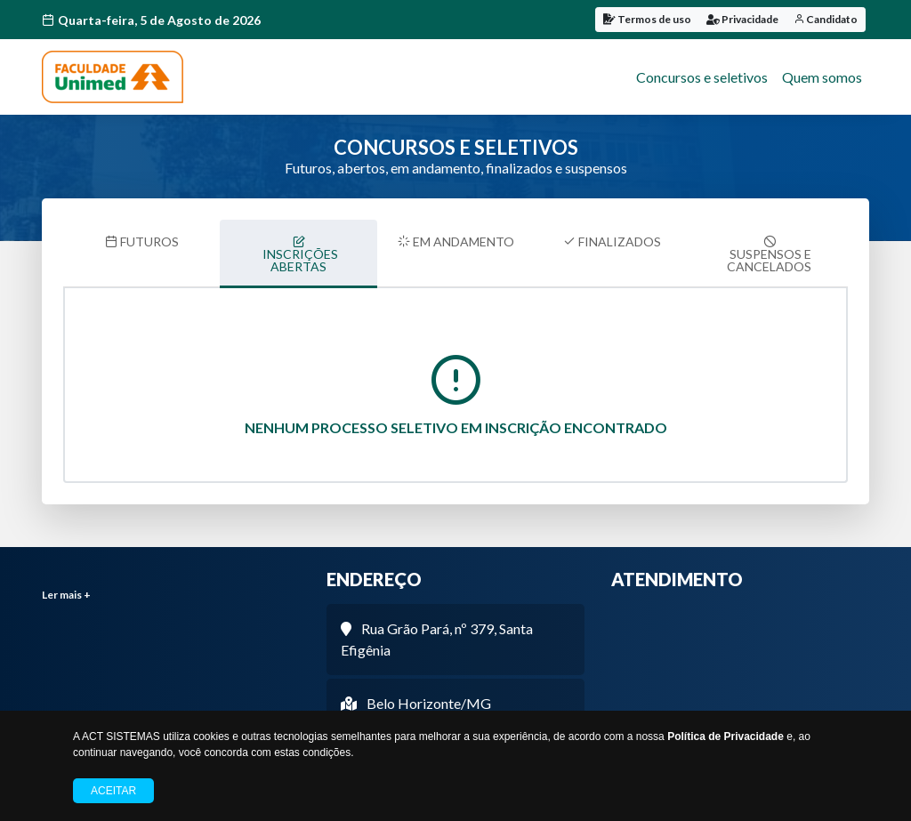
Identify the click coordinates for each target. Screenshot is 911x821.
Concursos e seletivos (702, 76)
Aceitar (113, 791)
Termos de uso (647, 19)
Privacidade (742, 19)
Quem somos (822, 76)
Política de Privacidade (725, 736)
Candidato (826, 19)
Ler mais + (66, 594)
